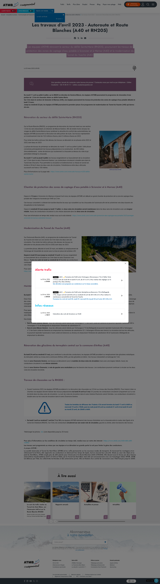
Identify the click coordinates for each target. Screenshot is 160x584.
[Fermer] (125, 263)
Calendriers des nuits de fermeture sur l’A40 (67, 314)
